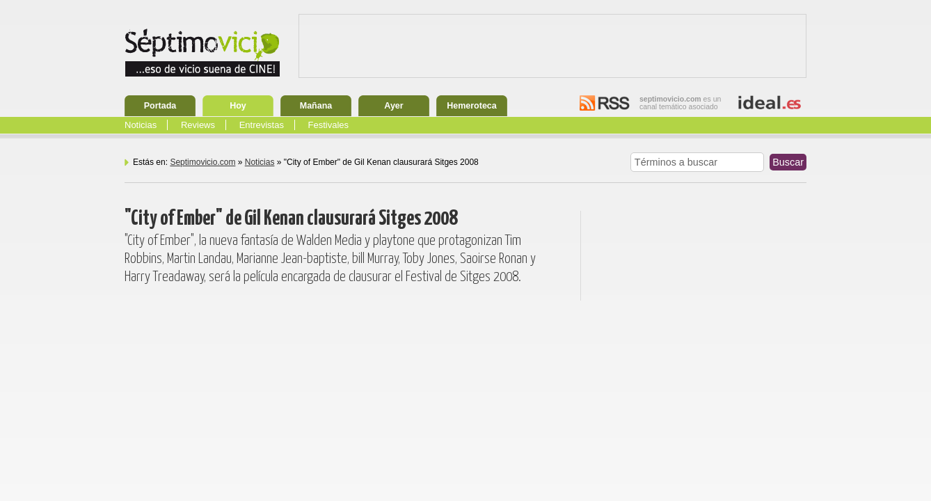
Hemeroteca (472, 106)
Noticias (141, 125)
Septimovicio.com (202, 162)
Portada (160, 106)
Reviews (198, 125)
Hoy (238, 106)
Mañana (316, 106)
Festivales (328, 125)
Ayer (393, 106)
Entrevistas (261, 125)
